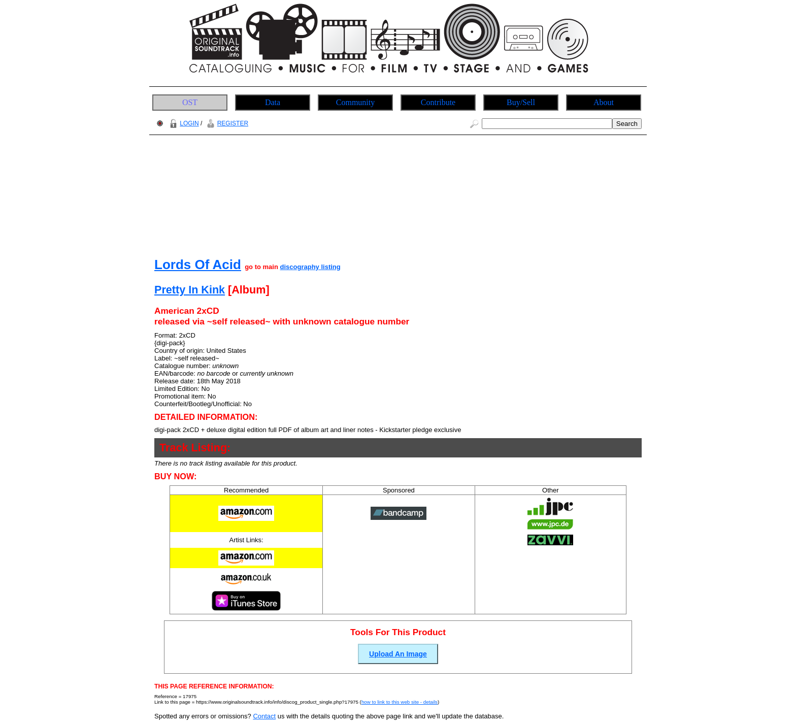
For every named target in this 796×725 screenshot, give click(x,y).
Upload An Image (398, 654)
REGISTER (226, 123)
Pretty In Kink (189, 289)
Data (272, 102)
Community (355, 102)
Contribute (438, 102)
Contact (264, 716)
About (603, 102)
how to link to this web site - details (399, 702)
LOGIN (182, 123)
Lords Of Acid (197, 264)
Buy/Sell (521, 102)
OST (189, 102)
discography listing (310, 267)
